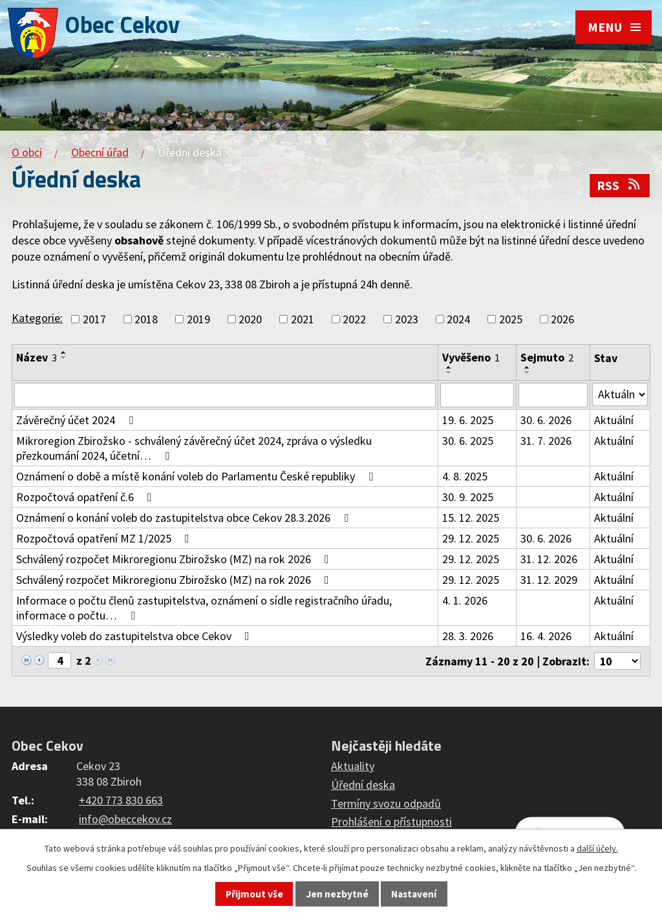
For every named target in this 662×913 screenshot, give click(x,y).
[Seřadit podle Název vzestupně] (64, 352)
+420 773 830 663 (121, 800)
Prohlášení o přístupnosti (391, 822)
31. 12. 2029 (548, 579)
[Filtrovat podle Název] (225, 395)
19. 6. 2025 (467, 420)
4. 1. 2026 (464, 600)
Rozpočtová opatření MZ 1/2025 (105, 538)
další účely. (597, 848)
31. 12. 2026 (548, 559)
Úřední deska (363, 784)
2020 (250, 319)
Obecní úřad (100, 152)
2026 (562, 319)
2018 (146, 319)
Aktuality (352, 765)
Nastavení (413, 894)
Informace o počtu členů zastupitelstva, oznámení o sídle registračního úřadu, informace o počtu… (204, 608)
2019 (198, 319)
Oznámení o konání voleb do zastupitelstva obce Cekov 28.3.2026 (185, 517)
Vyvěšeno (471, 357)
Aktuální (614, 420)
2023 (406, 319)
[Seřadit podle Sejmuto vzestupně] (527, 367)
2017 (94, 319)
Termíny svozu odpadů (386, 803)
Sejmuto (546, 357)
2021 (302, 319)
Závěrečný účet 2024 (77, 420)
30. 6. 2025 (467, 440)
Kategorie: (37, 317)
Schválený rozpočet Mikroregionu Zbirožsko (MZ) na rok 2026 (175, 559)
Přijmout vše (254, 894)
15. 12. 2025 (470, 517)
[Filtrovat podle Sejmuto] (553, 395)
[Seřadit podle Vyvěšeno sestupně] (449, 372)
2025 (510, 319)
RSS (619, 185)
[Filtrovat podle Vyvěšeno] (477, 395)
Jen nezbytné (337, 894)
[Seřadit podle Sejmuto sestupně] (527, 372)
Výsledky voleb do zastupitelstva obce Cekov (135, 635)
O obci (27, 152)
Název (36, 357)
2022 (354, 319)
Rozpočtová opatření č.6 (86, 496)
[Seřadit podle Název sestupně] (64, 357)
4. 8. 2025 (464, 476)
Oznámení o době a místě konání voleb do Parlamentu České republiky (197, 476)
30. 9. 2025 (467, 496)
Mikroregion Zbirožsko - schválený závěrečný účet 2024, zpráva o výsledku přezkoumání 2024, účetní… (194, 448)
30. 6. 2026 (545, 420)
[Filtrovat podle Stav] (620, 394)
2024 (458, 319)
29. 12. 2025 (470, 538)
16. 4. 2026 (545, 635)
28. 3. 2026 (467, 635)
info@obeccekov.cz (125, 818)
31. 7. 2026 (545, 440)
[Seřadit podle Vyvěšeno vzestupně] (449, 367)
